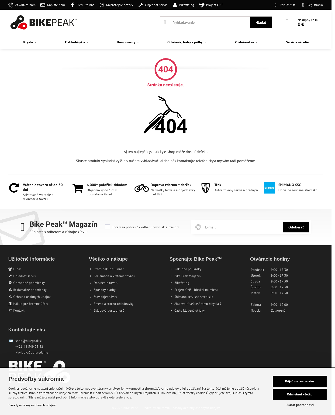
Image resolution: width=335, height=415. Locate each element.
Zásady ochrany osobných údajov (32, 405)
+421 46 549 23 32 (29, 346)
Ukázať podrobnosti (300, 405)
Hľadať (261, 22)
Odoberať (296, 227)
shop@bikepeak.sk (28, 341)
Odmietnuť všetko (299, 394)
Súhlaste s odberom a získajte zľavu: (58, 231)
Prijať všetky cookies (299, 381)
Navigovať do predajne (31, 352)
